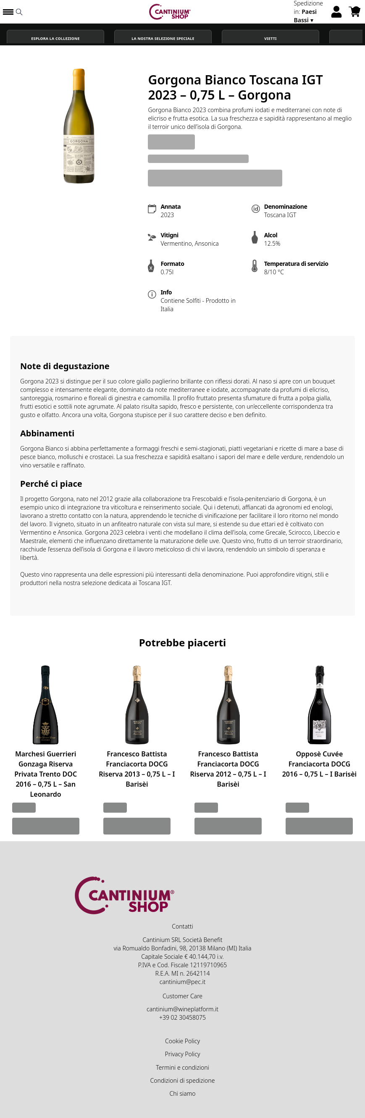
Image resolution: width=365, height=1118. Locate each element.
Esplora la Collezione (55, 38)
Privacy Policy (182, 1054)
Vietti (270, 38)
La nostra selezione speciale (162, 38)
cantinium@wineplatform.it (182, 1009)
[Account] (336, 12)
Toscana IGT (155, 583)
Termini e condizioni (182, 1067)
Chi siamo (182, 1093)
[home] (170, 12)
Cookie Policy (182, 1041)
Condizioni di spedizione (182, 1080)
